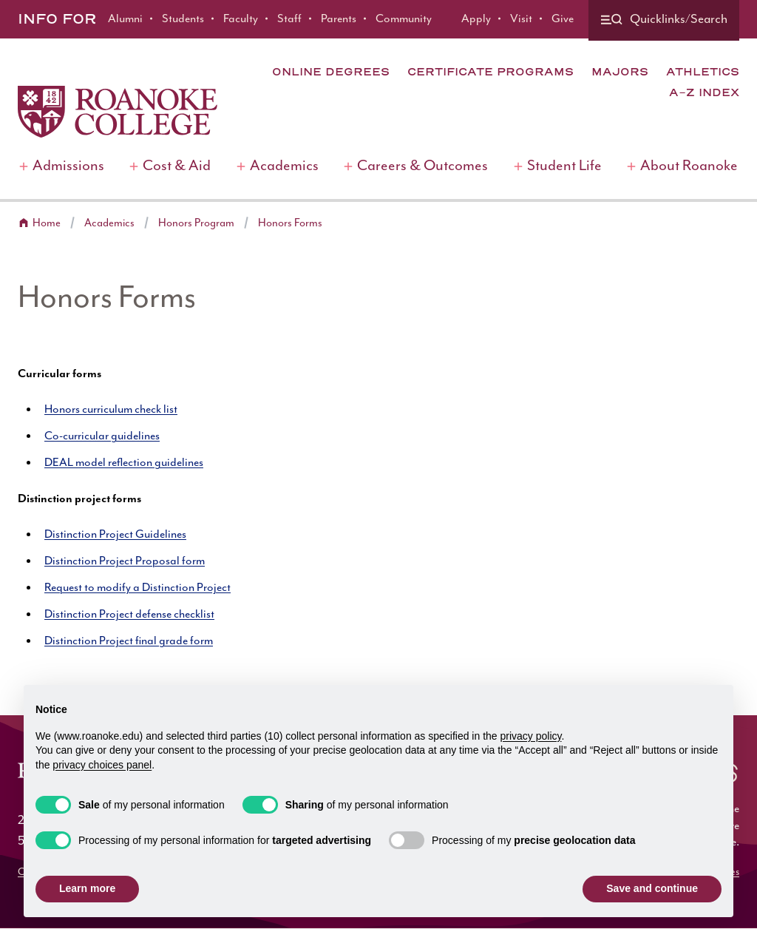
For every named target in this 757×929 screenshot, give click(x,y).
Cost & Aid (177, 166)
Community (404, 19)
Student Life (564, 166)
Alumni (125, 19)
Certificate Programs (490, 71)
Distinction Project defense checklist (129, 614)
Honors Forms (290, 223)
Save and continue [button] (652, 888)
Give (562, 19)
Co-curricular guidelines (102, 436)
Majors (619, 71)
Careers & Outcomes (422, 166)
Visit (521, 19)
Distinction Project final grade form (128, 641)
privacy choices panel (102, 765)
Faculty (240, 19)
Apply (476, 19)
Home (47, 223)
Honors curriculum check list (110, 409)
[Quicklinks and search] (663, 20)
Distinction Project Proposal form (124, 561)
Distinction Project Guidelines (115, 534)
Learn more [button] (87, 888)
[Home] (117, 112)
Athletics (702, 71)
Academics (284, 166)
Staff (289, 19)
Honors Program (196, 223)
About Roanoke (689, 166)
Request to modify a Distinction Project (137, 588)
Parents (338, 19)
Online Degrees (331, 71)
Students (183, 19)
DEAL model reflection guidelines (123, 463)
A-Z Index (704, 92)
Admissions (68, 166)
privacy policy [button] (531, 736)
